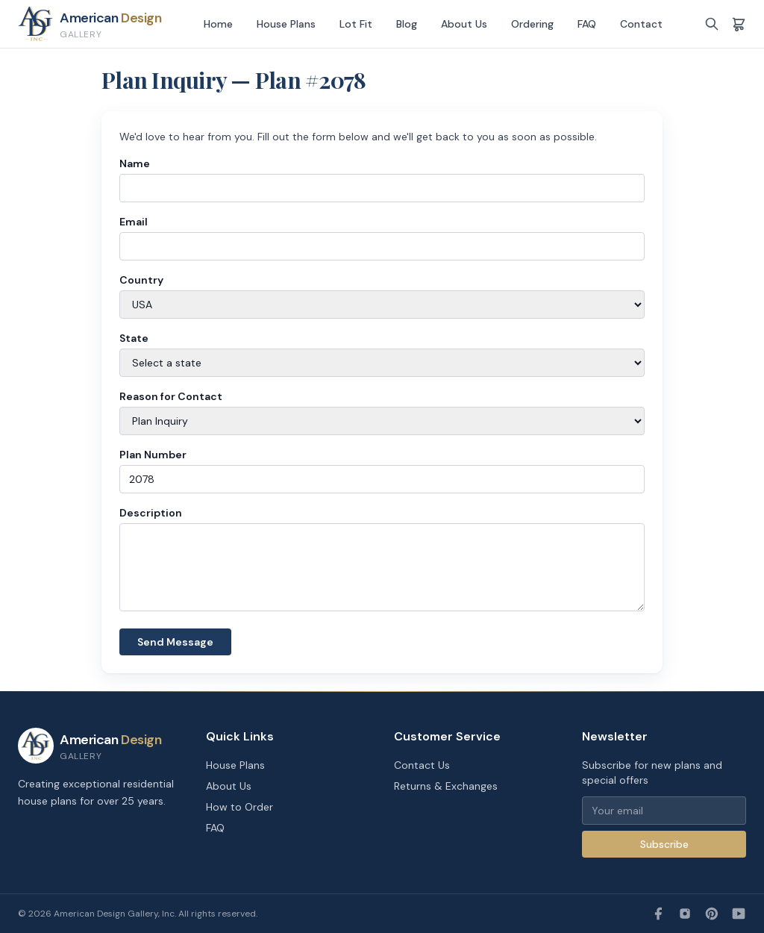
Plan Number (153, 454)
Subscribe (664, 844)
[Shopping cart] (738, 23)
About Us (464, 24)
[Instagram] (684, 913)
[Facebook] (658, 913)
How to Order (239, 807)
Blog (406, 24)
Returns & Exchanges (446, 786)
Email (133, 221)
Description (150, 512)
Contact (641, 24)
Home (218, 24)
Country (141, 280)
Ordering (532, 24)
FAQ (586, 24)
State (133, 338)
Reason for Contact (170, 396)
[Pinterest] (711, 913)
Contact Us (422, 765)
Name (134, 163)
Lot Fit (355, 24)
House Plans (286, 24)
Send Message (175, 642)
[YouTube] (738, 913)
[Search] (711, 23)
